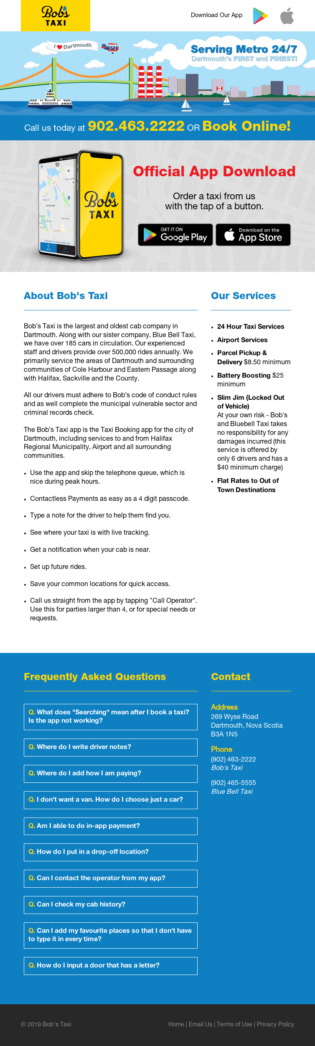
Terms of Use (234, 1025)
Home (176, 1025)
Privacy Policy (275, 1025)
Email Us (200, 1025)
